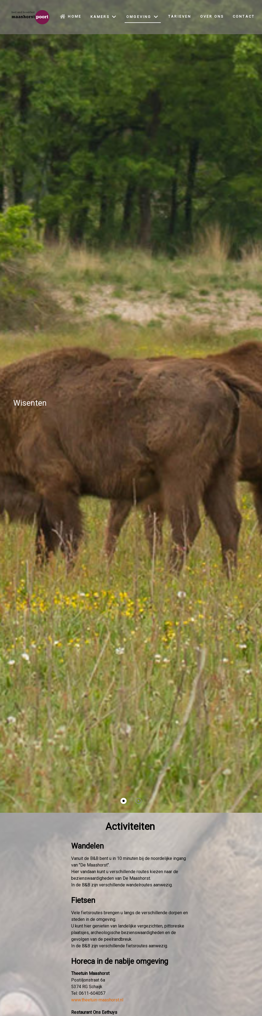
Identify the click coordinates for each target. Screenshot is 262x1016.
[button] (124, 801)
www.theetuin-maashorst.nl (97, 999)
